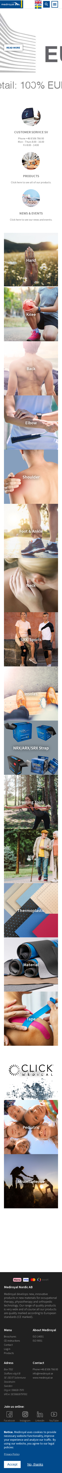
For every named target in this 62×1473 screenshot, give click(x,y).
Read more (13, 47)
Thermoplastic (31, 910)
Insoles (31, 693)
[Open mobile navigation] (54, 4)
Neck (31, 585)
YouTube (54, 1420)
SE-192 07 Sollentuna (15, 1377)
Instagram (25, 1420)
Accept (12, 1464)
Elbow (31, 422)
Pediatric (31, 1127)
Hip (31, 856)
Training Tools (31, 802)
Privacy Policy (12, 1454)
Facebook (9, 1420)
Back (31, 368)
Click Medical (31, 1073)
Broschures (10, 1336)
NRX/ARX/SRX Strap (31, 747)
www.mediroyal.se (43, 1377)
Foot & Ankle (31, 531)
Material (31, 964)
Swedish (38, 6)
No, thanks (35, 1464)
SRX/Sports (31, 639)
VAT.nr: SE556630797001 (16, 1394)
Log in (7, 1349)
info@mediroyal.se (43, 1373)
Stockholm (9, 1381)
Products (9, 1353)
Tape (31, 1018)
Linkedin (39, 1420)
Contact (8, 1344)
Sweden (8, 1385)
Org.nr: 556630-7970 (14, 1390)
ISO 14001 (38, 1336)
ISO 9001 (37, 1340)
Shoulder (31, 476)
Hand (31, 260)
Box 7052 (8, 1369)
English (38, 2)
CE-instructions (12, 1340)
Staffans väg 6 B (12, 1373)
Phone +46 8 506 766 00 (45, 1369)
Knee (31, 314)
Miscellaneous (31, 1181)
